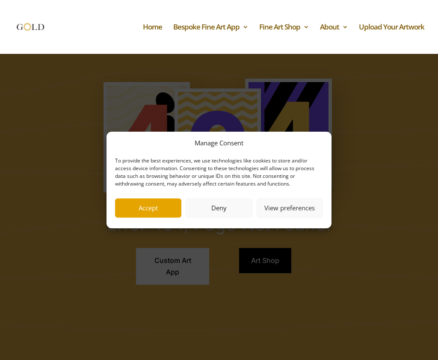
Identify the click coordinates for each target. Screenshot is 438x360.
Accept (148, 208)
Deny (219, 208)
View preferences (289, 208)
